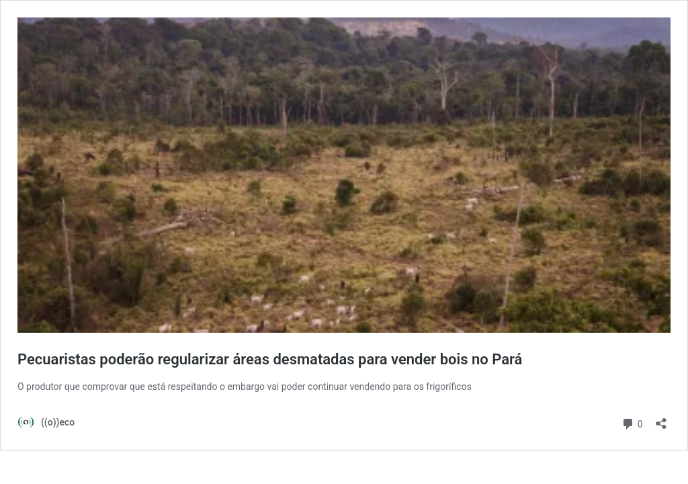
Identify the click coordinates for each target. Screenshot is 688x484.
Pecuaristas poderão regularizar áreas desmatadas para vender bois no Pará (269, 359)
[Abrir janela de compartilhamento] (661, 419)
